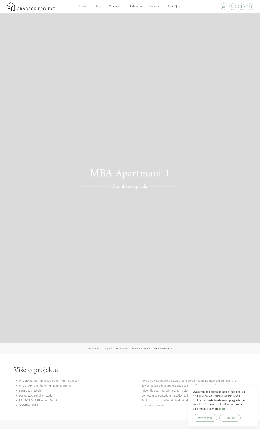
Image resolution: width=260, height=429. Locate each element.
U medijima (174, 6)
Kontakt (154, 6)
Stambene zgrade (130, 186)
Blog (98, 6)
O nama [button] (116, 6)
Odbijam (230, 418)
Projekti (83, 6)
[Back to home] (31, 6)
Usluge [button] (136, 6)
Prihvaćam (205, 418)
